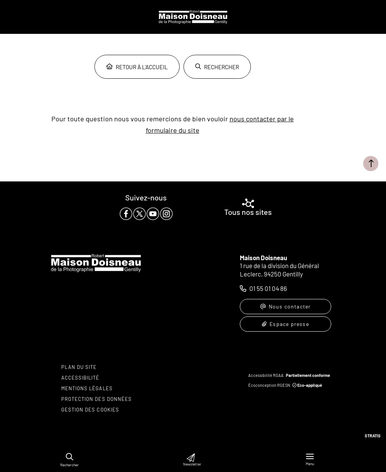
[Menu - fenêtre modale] (310, 459)
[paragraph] (146, 213)
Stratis (373, 435)
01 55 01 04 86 (268, 288)
